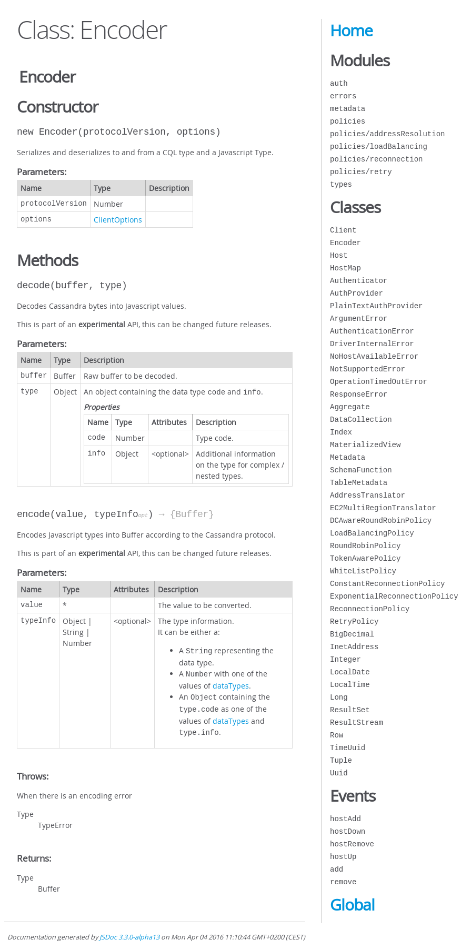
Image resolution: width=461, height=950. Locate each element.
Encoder (345, 243)
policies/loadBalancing (378, 146)
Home (351, 30)
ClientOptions (118, 220)
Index (341, 432)
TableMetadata (358, 483)
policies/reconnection (376, 159)
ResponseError (358, 394)
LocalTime (350, 685)
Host (339, 255)
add (336, 869)
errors (343, 96)
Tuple (341, 760)
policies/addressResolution (387, 134)
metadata (347, 109)
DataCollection (361, 420)
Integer (345, 659)
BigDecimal (352, 634)
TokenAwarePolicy (365, 558)
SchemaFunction (361, 470)
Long (339, 697)
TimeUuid (347, 748)
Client (343, 230)
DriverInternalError (372, 344)
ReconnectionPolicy (369, 609)
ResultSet (350, 710)
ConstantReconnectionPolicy (387, 584)
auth (339, 83)
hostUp (343, 857)
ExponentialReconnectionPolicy (394, 596)
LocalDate (350, 672)
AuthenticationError (372, 331)
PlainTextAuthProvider (376, 306)
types (341, 184)
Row (336, 735)
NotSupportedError (367, 369)
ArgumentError (358, 319)
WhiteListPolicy (363, 571)
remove (343, 882)
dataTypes (231, 683)
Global (352, 904)
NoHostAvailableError (374, 356)
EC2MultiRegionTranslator (383, 508)
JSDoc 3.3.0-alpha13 (129, 937)
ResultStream (356, 722)
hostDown (347, 831)
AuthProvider (356, 293)
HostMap (345, 268)
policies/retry (361, 172)
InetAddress (354, 647)
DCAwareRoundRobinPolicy (381, 520)
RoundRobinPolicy (365, 546)
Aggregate (350, 407)
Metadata (347, 457)
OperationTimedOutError (378, 382)
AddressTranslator (367, 495)
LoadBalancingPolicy (372, 533)
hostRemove (352, 844)
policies (347, 121)
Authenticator (358, 281)
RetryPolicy (354, 621)
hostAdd (345, 819)
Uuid (339, 773)
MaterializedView (365, 445)
